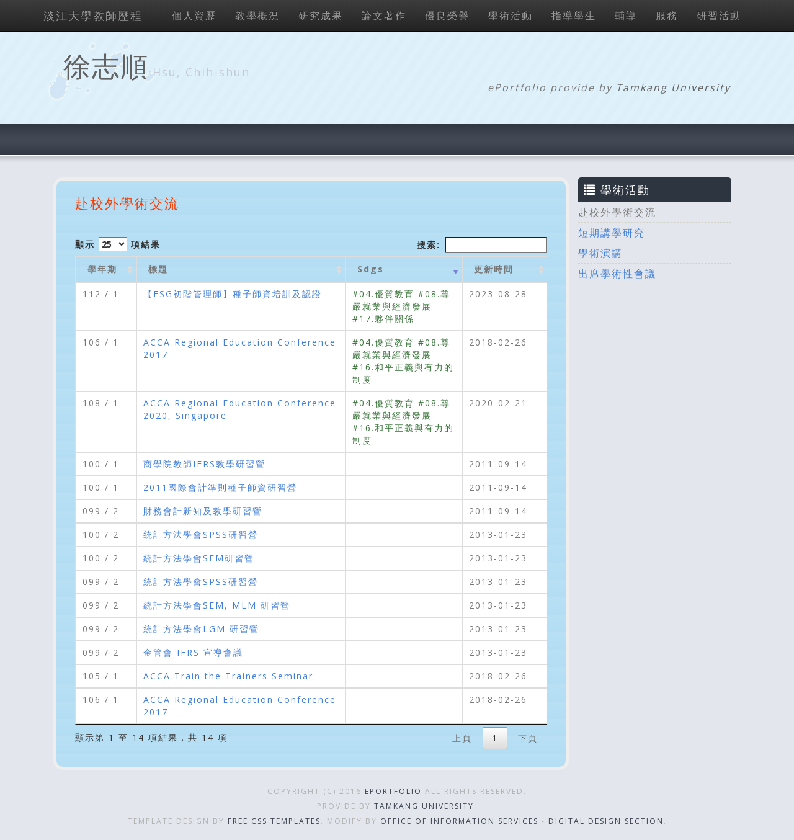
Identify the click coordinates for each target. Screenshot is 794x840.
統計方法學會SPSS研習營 (200, 534)
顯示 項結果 (118, 244)
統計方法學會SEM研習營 (198, 558)
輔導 (626, 15)
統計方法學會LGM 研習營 (201, 629)
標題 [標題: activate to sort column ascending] (158, 269)
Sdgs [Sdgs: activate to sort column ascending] (370, 269)
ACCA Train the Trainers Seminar (228, 676)
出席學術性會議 (617, 273)
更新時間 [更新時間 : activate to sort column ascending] (494, 269)
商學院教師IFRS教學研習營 (204, 464)
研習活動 (719, 15)
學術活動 (510, 15)
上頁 (462, 738)
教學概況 (257, 15)
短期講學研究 (611, 232)
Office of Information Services (459, 821)
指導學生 (573, 15)
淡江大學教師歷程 (93, 15)
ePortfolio (393, 791)
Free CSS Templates (274, 821)
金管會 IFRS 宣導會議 (193, 652)
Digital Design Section (606, 821)
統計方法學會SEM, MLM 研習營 (216, 605)
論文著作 (384, 15)
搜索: (482, 245)
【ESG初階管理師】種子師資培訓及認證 (232, 294)
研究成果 (320, 15)
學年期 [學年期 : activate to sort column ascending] (102, 269)
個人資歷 (194, 15)
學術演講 (600, 253)
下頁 (528, 738)
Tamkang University (673, 87)
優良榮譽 (447, 15)
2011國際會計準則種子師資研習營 (220, 487)
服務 (667, 15)
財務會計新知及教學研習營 (202, 511)
